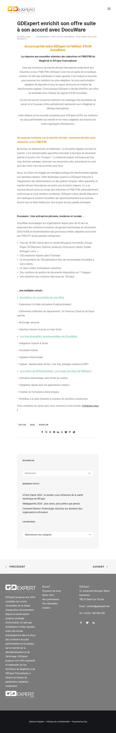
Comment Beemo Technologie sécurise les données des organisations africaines (52, 510)
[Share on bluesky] (66, 432)
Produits (22, 39)
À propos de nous (51, 590)
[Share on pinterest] (54, 432)
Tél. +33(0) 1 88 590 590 (92, 613)
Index (32, 425)
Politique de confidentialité (57, 721)
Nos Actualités (50, 603)
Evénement (44, 37)
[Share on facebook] (42, 432)
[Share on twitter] (46, 432)
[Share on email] (74, 432)
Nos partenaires (50, 599)
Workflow (43, 425)
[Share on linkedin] (58, 432)
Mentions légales (36, 721)
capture (22, 425)
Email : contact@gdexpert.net (94, 606)
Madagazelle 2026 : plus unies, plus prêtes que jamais (51, 503)
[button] (109, 9)
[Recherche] (58, 473)
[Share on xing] (70, 432)
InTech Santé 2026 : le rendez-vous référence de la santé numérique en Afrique (53, 497)
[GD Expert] (20, 8)
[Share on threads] (50, 432)
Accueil (46, 586)
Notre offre (48, 595)
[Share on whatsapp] (62, 432)
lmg (85, 721)
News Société (89, 37)
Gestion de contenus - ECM (66, 37)
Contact (46, 607)
